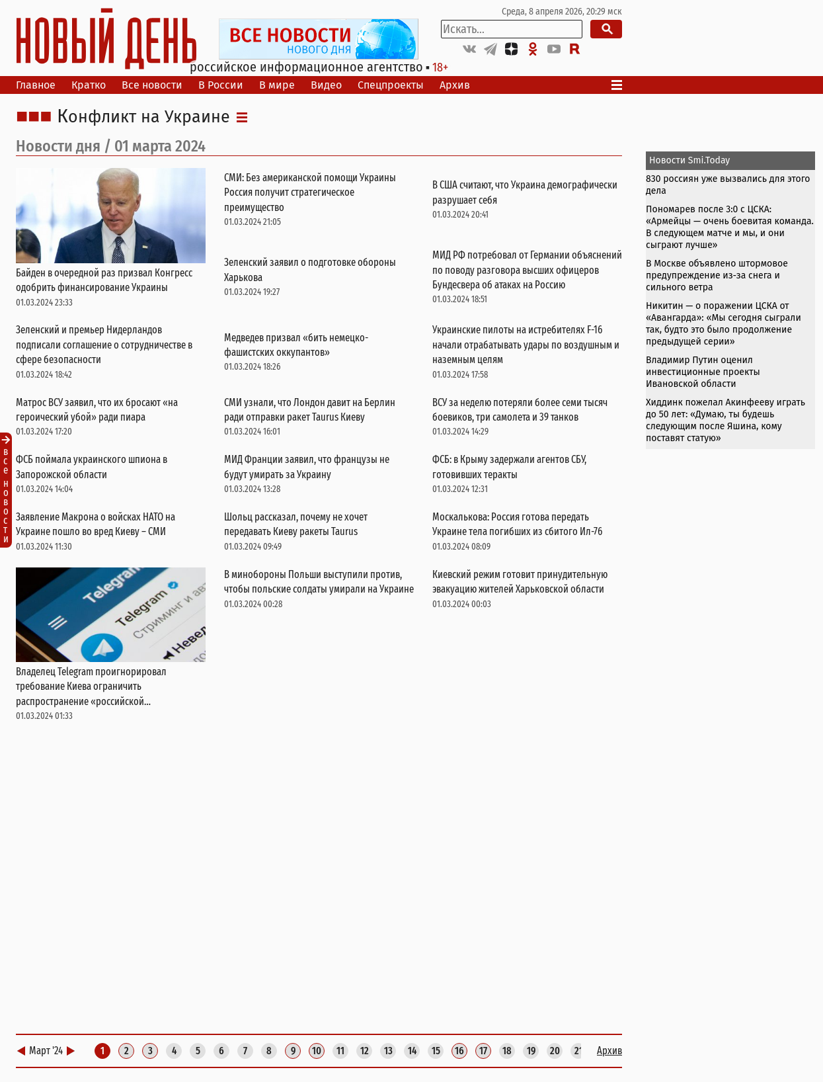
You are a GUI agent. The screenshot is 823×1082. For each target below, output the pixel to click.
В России (220, 85)
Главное (36, 85)
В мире (277, 85)
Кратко (88, 85)
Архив (455, 85)
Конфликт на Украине (143, 117)
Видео (326, 85)
